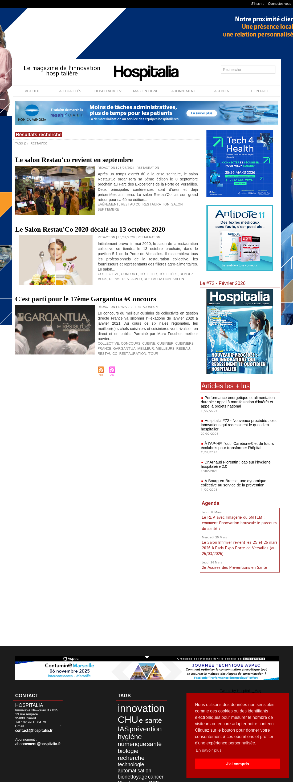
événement (106, 209)
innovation (134, 707)
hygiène (125, 729)
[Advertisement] (239, 609)
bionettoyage (127, 755)
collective (107, 290)
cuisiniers (175, 367)
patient (122, 759)
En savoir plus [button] (209, 750)
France (191, 367)
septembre (181, 209)
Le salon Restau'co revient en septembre (102, 158)
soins (149, 759)
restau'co (125, 209)
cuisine (143, 367)
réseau (158, 371)
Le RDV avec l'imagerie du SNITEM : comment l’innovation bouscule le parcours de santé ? (238, 523)
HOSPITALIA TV (108, 91)
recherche (142, 740)
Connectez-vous (279, 4)
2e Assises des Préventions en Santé (234, 566)
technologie (126, 746)
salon (165, 209)
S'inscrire (257, 4)
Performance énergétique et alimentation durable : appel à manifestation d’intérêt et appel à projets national (236, 402)
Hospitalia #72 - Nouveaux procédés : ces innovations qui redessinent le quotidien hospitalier (237, 424)
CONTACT (260, 91)
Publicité (157, 776)
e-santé (141, 716)
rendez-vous (179, 290)
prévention (137, 723)
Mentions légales (129, 776)
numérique (127, 735)
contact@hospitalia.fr (32, 730)
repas (103, 295)
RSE (139, 759)
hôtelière (158, 290)
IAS (120, 723)
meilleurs (143, 371)
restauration (147, 209)
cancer (145, 755)
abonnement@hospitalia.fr (35, 743)
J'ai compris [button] (237, 764)
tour (126, 376)
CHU (124, 716)
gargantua (107, 371)
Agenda (210, 503)
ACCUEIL (32, 91)
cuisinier (157, 367)
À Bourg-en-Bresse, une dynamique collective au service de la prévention (232, 483)
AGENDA (221, 91)
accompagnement (131, 764)
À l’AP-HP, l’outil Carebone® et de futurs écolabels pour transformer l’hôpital (236, 445)
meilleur (125, 371)
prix (131, 759)
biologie (124, 740)
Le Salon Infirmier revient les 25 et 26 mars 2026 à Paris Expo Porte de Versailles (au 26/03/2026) (239, 547)
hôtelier (141, 290)
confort (125, 290)
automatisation (129, 750)
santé (144, 735)
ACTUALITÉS (70, 91)
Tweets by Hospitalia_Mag (228, 690)
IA (154, 755)
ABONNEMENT (183, 91)
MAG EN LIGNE (145, 91)
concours (126, 367)
